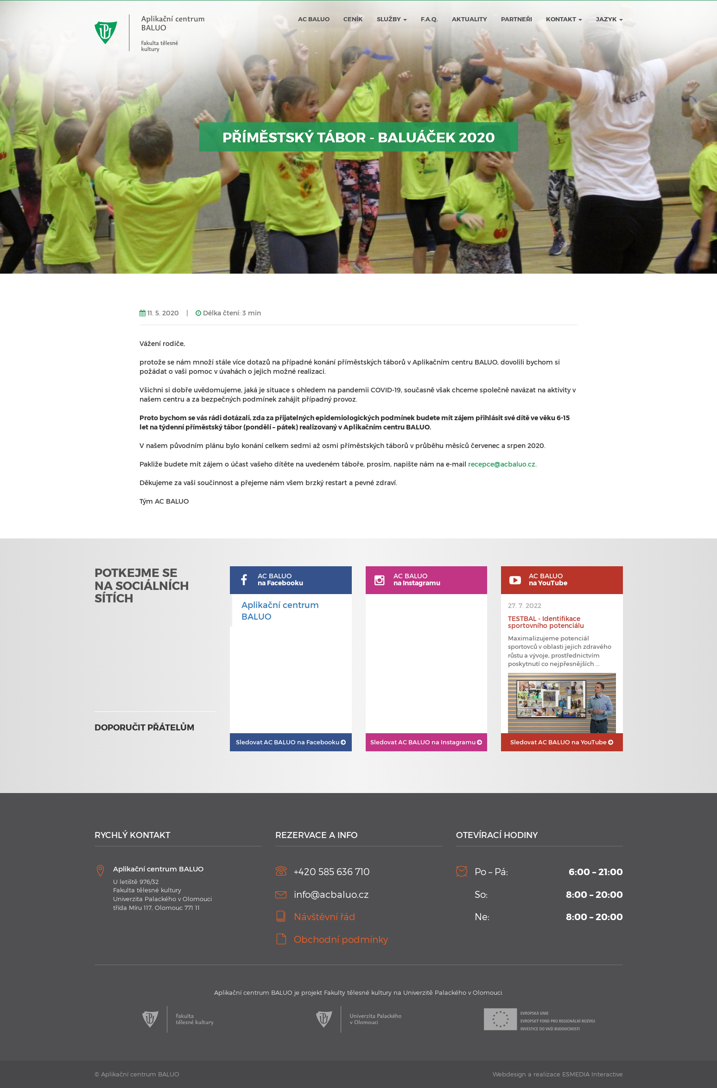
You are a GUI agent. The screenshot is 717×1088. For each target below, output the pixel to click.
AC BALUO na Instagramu (426, 742)
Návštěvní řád (324, 916)
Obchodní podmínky (341, 939)
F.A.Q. (429, 19)
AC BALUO (314, 19)
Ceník (353, 19)
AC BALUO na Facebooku (291, 742)
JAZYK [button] (609, 19)
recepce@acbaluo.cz (501, 464)
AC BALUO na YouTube (561, 742)
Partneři (516, 19)
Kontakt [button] (564, 19)
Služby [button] (392, 19)
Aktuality (469, 19)
